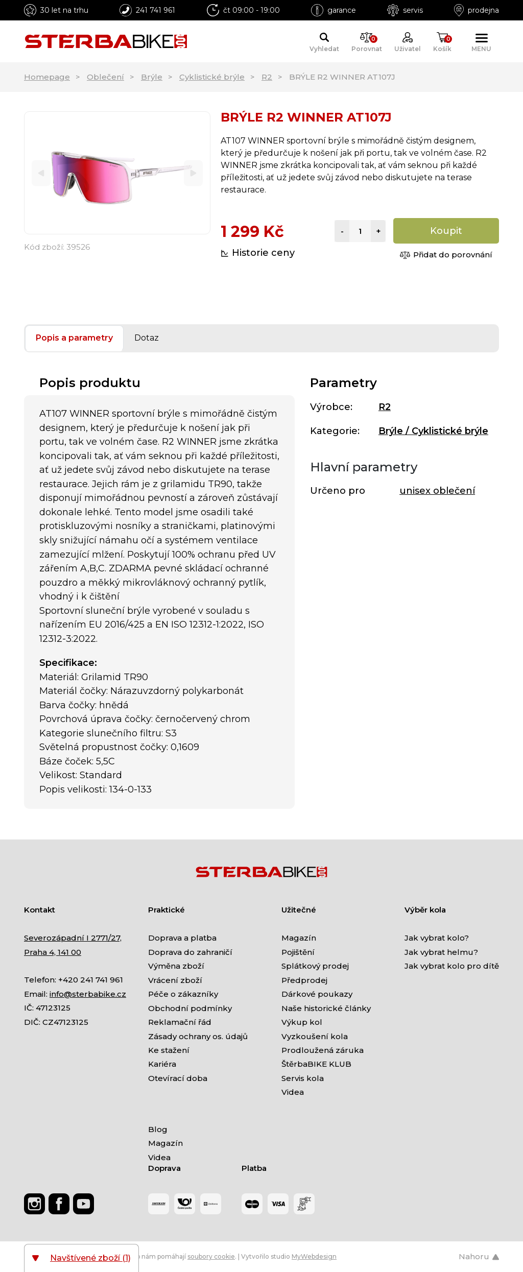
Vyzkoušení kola (314, 1036)
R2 (267, 77)
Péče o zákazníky (183, 994)
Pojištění (298, 952)
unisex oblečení (437, 490)
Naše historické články (326, 1008)
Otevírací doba (177, 1078)
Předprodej (304, 980)
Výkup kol (301, 1022)
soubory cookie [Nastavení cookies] (211, 1256)
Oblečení (105, 77)
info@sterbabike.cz (88, 994)
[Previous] (41, 173)
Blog (158, 1129)
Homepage (47, 77)
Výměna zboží (176, 966)
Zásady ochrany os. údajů (198, 1036)
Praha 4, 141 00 (52, 952)
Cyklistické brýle (212, 77)
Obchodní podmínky (190, 1008)
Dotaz (146, 338)
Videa (292, 1092)
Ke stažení (168, 1050)
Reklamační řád (179, 1022)
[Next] (193, 173)
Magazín (298, 938)
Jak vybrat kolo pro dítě (452, 966)
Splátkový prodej (315, 966)
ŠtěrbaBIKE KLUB (316, 1064)
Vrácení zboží (175, 980)
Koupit (446, 230)
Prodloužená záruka (322, 1050)
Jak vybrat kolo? (437, 938)
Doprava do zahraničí (190, 952)
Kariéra (162, 1064)
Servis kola (302, 1078)
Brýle (151, 77)
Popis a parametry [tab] (74, 338)
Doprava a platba (182, 938)
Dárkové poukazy (316, 994)
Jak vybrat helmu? (441, 952)
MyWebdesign (314, 1256)
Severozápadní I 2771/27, (73, 938)
